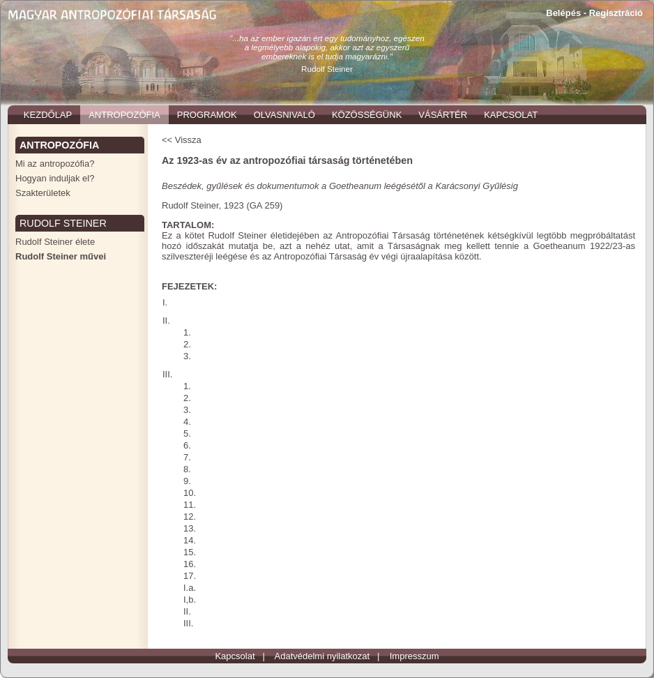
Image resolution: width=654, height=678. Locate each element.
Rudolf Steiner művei (60, 256)
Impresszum (414, 656)
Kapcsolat (234, 656)
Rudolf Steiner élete (55, 241)
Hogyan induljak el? (54, 178)
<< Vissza (181, 140)
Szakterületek (42, 193)
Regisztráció (616, 13)
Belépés (563, 13)
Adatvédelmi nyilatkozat (322, 656)
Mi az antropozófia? (54, 163)
